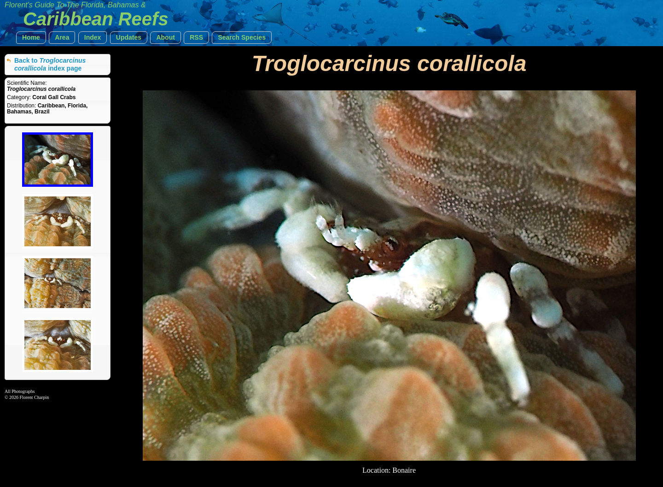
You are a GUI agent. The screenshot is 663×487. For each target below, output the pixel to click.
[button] (31, 37)
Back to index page (50, 64)
